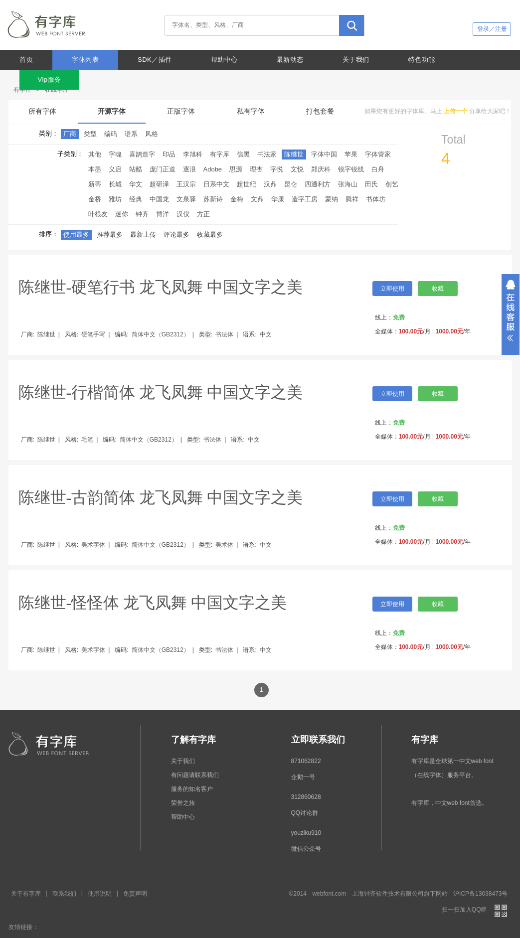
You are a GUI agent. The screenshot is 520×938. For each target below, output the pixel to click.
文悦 (297, 169)
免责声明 (135, 893)
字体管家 (378, 154)
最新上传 (143, 234)
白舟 (377, 169)
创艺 (391, 184)
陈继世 (294, 154)
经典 (135, 199)
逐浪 (189, 169)
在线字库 (57, 89)
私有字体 (251, 111)
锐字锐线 (351, 169)
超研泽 (159, 184)
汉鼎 (270, 184)
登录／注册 (492, 28)
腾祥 (352, 199)
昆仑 (290, 184)
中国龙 (159, 199)
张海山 (347, 184)
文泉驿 (186, 199)
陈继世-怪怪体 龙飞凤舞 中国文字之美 (152, 603)
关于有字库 (26, 893)
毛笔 (87, 439)
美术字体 (93, 544)
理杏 (256, 169)
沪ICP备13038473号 (480, 893)
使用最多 (76, 234)
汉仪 (182, 214)
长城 (115, 184)
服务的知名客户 (192, 788)
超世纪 (246, 184)
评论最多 (176, 234)
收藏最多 (210, 234)
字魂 (115, 154)
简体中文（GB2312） (160, 334)
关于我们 (356, 59)
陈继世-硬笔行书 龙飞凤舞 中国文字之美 (160, 287)
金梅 (236, 199)
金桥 (94, 199)
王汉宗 (186, 184)
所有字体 (42, 111)
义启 (115, 169)
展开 (511, 314)
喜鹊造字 (142, 154)
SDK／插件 (155, 59)
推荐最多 (110, 234)
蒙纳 (331, 199)
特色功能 (421, 59)
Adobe (212, 169)
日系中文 (216, 184)
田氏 (371, 184)
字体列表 (85, 59)
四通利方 (318, 184)
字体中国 (324, 154)
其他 (94, 154)
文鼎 (257, 199)
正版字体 (181, 111)
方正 (203, 214)
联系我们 (64, 893)
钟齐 (142, 214)
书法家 (267, 154)
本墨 (94, 169)
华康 (277, 199)
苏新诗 (213, 199)
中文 (266, 334)
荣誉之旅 (183, 802)
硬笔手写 (93, 334)
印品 (169, 154)
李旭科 (192, 154)
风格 (151, 134)
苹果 (351, 154)
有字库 (22, 89)
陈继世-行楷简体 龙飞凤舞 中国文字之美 (160, 392)
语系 (131, 134)
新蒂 (94, 184)
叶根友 (98, 214)
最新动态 (290, 59)
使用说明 (100, 893)
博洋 (162, 214)
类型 (90, 134)
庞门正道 (162, 169)
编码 (110, 134)
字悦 (276, 169)
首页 (26, 59)
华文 (135, 184)
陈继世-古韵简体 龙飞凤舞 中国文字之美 (160, 497)
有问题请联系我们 (195, 775)
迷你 (121, 214)
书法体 (224, 334)
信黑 (243, 154)
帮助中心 (224, 59)
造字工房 (305, 199)
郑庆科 (321, 169)
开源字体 (112, 111)
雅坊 (115, 199)
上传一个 (456, 111)
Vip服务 (49, 79)
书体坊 (375, 199)
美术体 (224, 544)
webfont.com (329, 893)
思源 (235, 169)
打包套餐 (320, 111)
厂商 (69, 134)
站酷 (135, 169)
